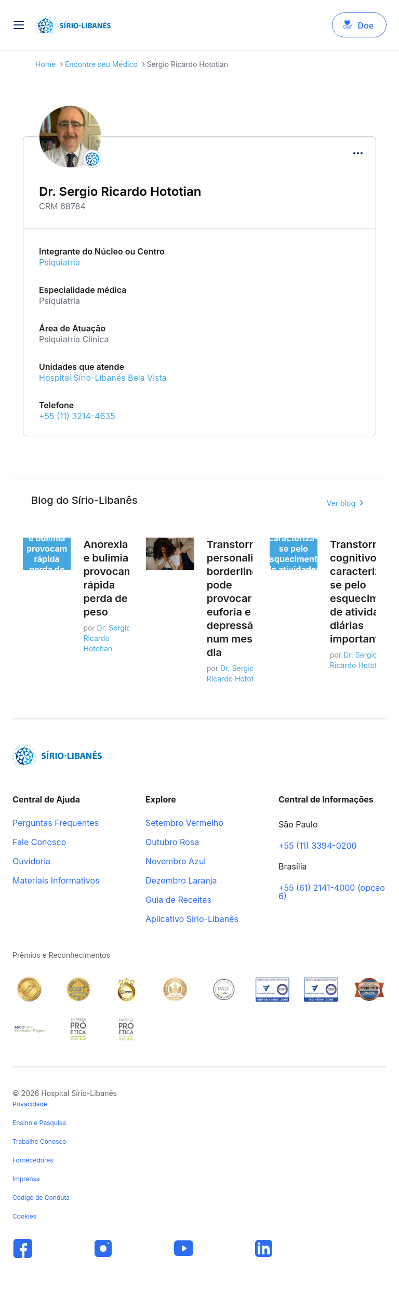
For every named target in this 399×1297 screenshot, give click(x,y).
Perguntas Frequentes (55, 823)
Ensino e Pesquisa (39, 1123)
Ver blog (341, 503)
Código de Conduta (41, 1197)
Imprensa (26, 1179)
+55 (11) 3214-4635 (77, 416)
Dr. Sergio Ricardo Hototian (106, 638)
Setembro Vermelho (184, 823)
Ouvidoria (31, 861)
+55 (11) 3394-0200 (317, 846)
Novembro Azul (175, 861)
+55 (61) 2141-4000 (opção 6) (331, 892)
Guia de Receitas (178, 900)
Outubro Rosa (172, 842)
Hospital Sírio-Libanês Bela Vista (103, 377)
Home (45, 64)
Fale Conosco (39, 842)
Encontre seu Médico (101, 64)
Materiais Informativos (56, 881)
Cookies (24, 1216)
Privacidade (29, 1104)
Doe (365, 25)
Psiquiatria (59, 262)
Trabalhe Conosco (39, 1141)
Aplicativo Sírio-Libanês (191, 919)
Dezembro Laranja (181, 881)
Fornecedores (33, 1160)
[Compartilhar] (358, 153)
